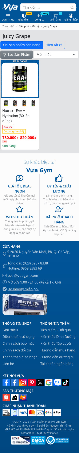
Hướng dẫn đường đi (57, 357)
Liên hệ (8, 363)
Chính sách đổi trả (17, 350)
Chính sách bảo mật (18, 343)
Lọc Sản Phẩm (16, 54)
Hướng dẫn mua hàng (57, 350)
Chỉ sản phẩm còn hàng (21, 45)
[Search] (48, 7)
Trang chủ (8, 26)
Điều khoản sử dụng (19, 336)
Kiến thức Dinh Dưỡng (58, 336)
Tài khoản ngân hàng (57, 363)
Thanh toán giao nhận (20, 357)
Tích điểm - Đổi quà (55, 330)
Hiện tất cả (54, 45)
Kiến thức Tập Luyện (56, 343)
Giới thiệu (10, 330)
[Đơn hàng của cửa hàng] (56, 55)
